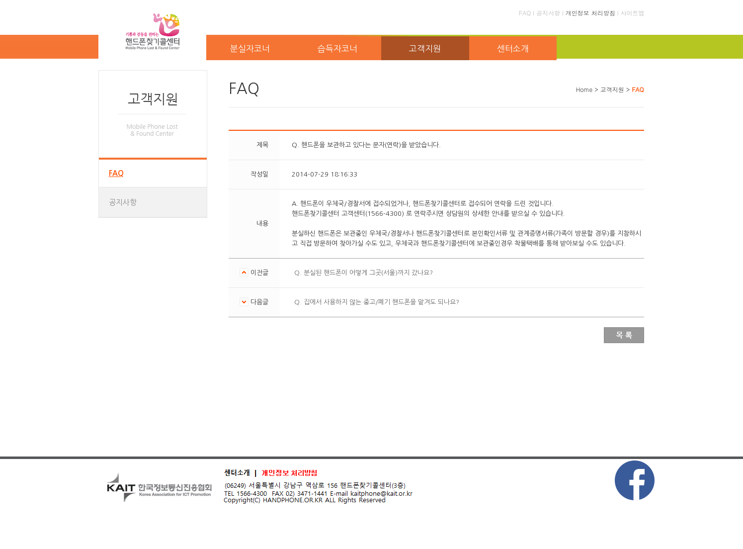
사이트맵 (633, 12)
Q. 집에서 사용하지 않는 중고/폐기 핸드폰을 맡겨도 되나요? (376, 302)
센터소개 (513, 48)
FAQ (525, 12)
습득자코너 (337, 48)
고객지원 (425, 48)
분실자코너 (250, 48)
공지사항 (548, 12)
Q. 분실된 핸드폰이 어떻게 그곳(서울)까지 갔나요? (363, 273)
